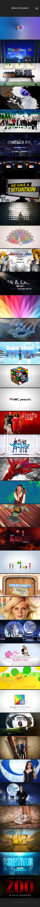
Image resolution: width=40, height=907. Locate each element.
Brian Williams (20, 8)
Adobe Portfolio (23, 902)
